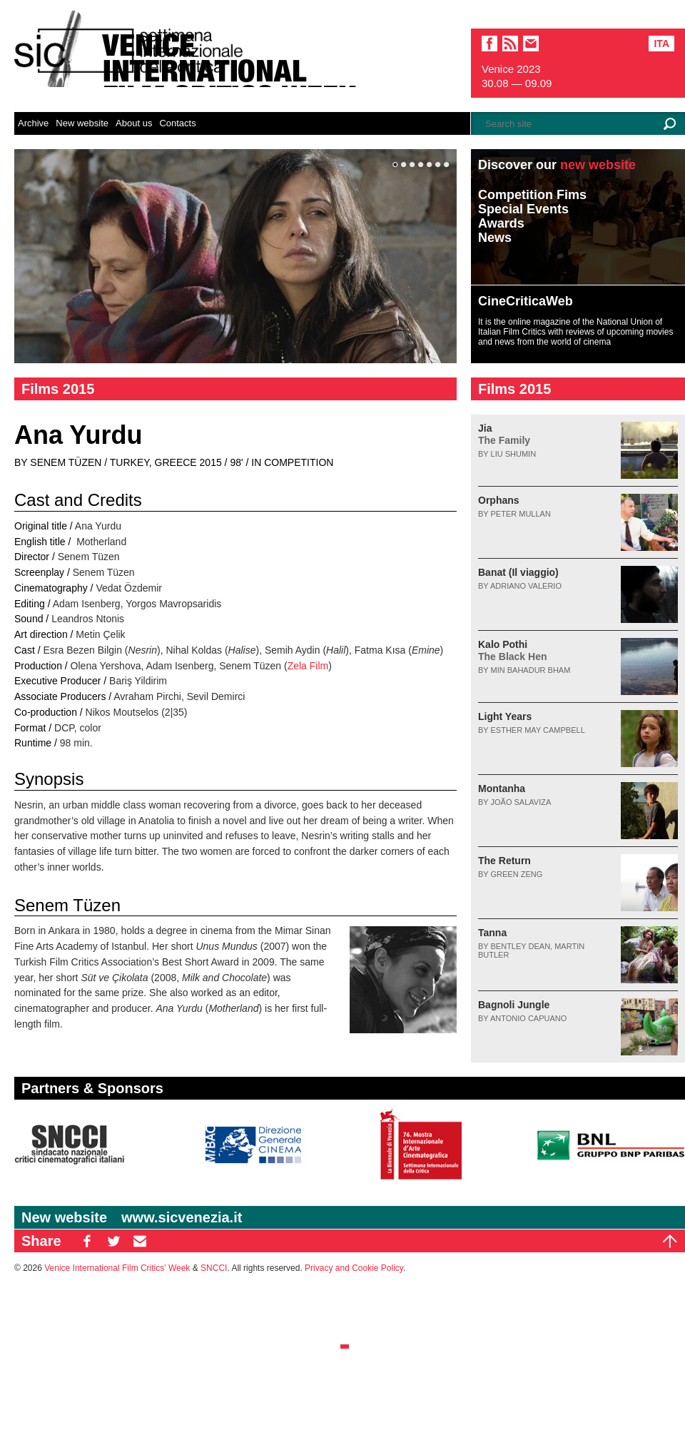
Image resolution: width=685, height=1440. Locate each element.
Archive (33, 123)
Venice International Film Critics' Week (117, 1268)
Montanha (501, 788)
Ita (661, 43)
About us (134, 123)
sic (510, 43)
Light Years (505, 716)
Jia (504, 434)
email (531, 43)
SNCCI (214, 1268)
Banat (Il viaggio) (518, 572)
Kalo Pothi (512, 650)
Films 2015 (57, 389)
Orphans (498, 500)
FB (87, 1240)
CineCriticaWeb (525, 301)
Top (670, 1240)
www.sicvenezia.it (181, 1217)
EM (139, 1240)
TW (113, 1240)
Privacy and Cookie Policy (354, 1268)
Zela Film (308, 665)
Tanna (492, 932)
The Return (504, 860)
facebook (489, 43)
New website (82, 123)
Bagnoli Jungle (513, 1004)
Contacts (177, 123)
